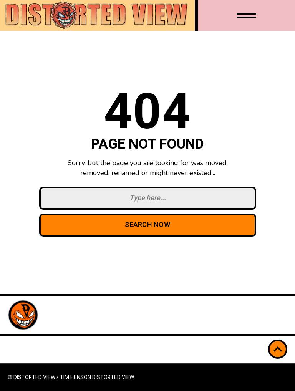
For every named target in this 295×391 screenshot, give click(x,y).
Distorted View (113, 377)
